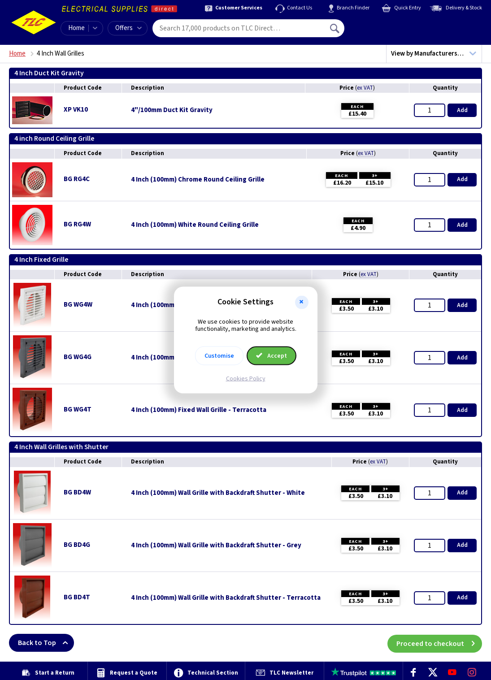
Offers (128, 28)
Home (76, 28)
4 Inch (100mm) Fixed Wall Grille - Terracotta (198, 410)
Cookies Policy (245, 378)
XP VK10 (76, 109)
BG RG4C (77, 179)
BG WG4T (77, 409)
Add (462, 110)
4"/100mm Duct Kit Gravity (172, 110)
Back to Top (46, 643)
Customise (219, 355)
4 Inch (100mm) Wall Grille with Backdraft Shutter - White (218, 493)
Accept (271, 355)
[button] (302, 302)
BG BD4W (77, 492)
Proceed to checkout (439, 643)
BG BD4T (77, 597)
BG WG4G (77, 357)
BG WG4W (78, 304)
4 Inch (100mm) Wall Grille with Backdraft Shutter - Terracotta (226, 598)
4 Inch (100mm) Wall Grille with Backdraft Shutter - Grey (216, 545)
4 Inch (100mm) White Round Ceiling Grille (195, 225)
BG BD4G (77, 545)
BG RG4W (77, 224)
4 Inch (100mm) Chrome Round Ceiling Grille (198, 180)
